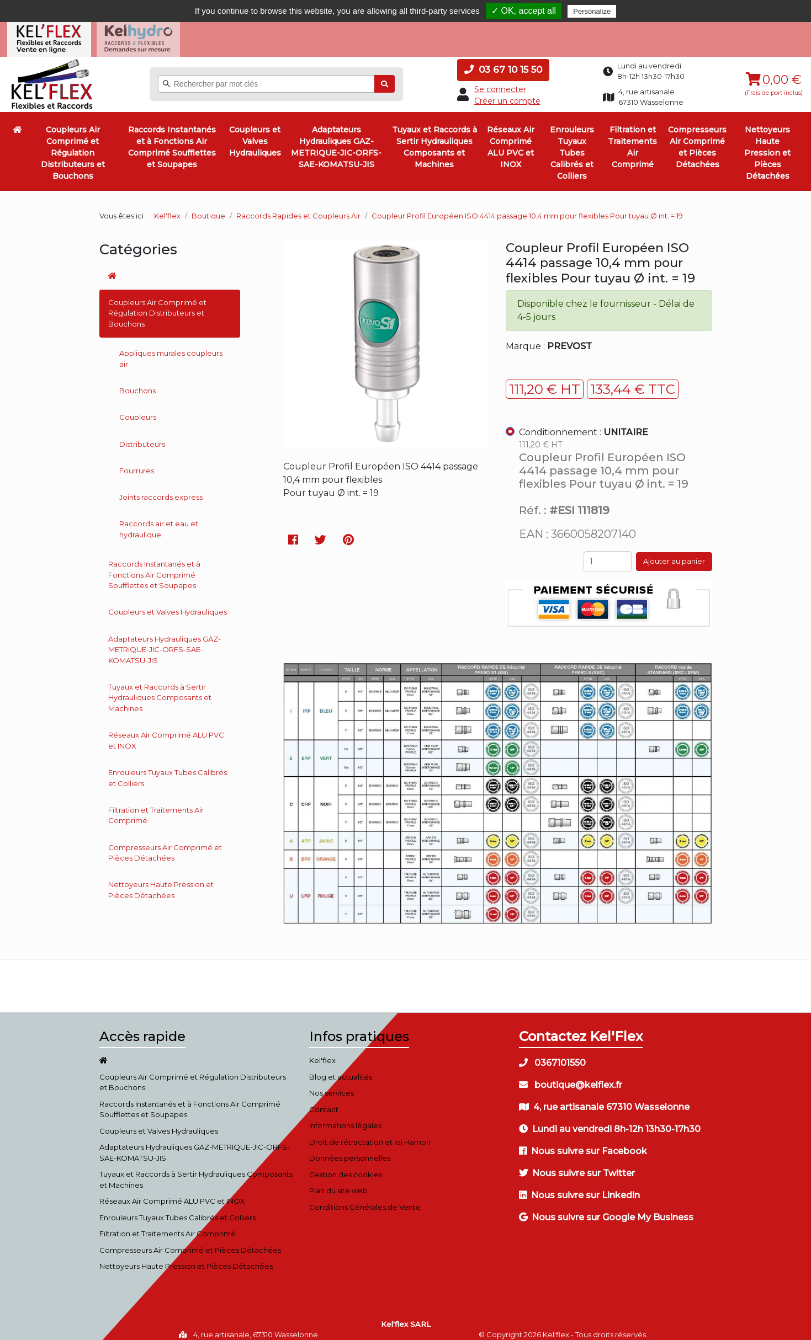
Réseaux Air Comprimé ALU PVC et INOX (510, 138)
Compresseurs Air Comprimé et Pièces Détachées (697, 138)
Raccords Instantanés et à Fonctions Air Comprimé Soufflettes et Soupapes (172, 138)
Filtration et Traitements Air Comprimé (632, 138)
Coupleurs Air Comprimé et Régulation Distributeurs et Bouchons (73, 144)
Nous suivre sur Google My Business (606, 1208)
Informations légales (345, 1116)
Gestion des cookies (345, 1165)
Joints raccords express (161, 488)
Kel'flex (167, 206)
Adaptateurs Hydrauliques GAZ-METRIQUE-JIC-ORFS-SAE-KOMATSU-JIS (336, 138)
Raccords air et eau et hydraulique (158, 520)
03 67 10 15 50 (503, 60)
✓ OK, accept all (523, 10)
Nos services (331, 1084)
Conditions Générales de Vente (365, 1197)
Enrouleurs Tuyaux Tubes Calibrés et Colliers (572, 144)
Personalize (592, 11)
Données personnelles (349, 1149)
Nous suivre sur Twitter (577, 1164)
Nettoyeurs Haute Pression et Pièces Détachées (767, 144)
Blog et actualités (340, 1067)
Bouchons (137, 381)
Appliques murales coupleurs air (170, 350)
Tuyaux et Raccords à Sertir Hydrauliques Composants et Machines (434, 138)
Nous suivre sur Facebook (583, 1142)
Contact (323, 1100)
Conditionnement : (583, 423)
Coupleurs (137, 408)
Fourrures (136, 461)
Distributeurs (142, 434)
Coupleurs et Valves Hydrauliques (255, 132)
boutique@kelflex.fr (570, 1076)
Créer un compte (507, 92)
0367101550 (552, 1054)
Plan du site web (338, 1181)
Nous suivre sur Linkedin (579, 1186)
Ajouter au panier (674, 552)
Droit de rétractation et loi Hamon (370, 1132)
